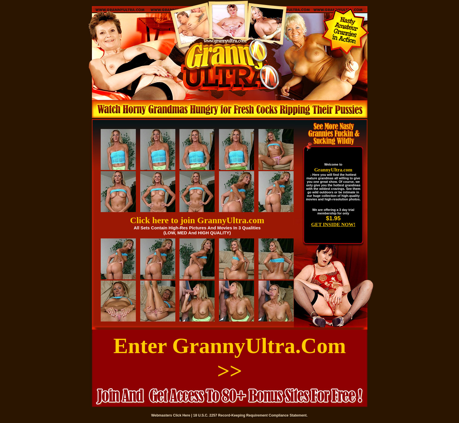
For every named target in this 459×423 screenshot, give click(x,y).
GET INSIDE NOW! (333, 224)
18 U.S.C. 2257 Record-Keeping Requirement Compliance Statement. (250, 415)
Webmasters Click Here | (172, 415)
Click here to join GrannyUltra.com (197, 220)
